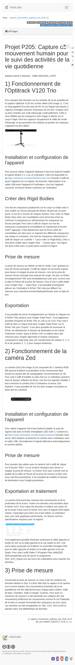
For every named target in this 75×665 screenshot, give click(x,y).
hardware (41, 22)
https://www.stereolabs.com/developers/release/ (31, 435)
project (61, 22)
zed (69, 22)
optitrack (52, 22)
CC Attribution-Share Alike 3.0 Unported (16, 653)
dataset (31, 22)
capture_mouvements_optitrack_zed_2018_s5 (29, 18)
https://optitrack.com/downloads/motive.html (29, 178)
